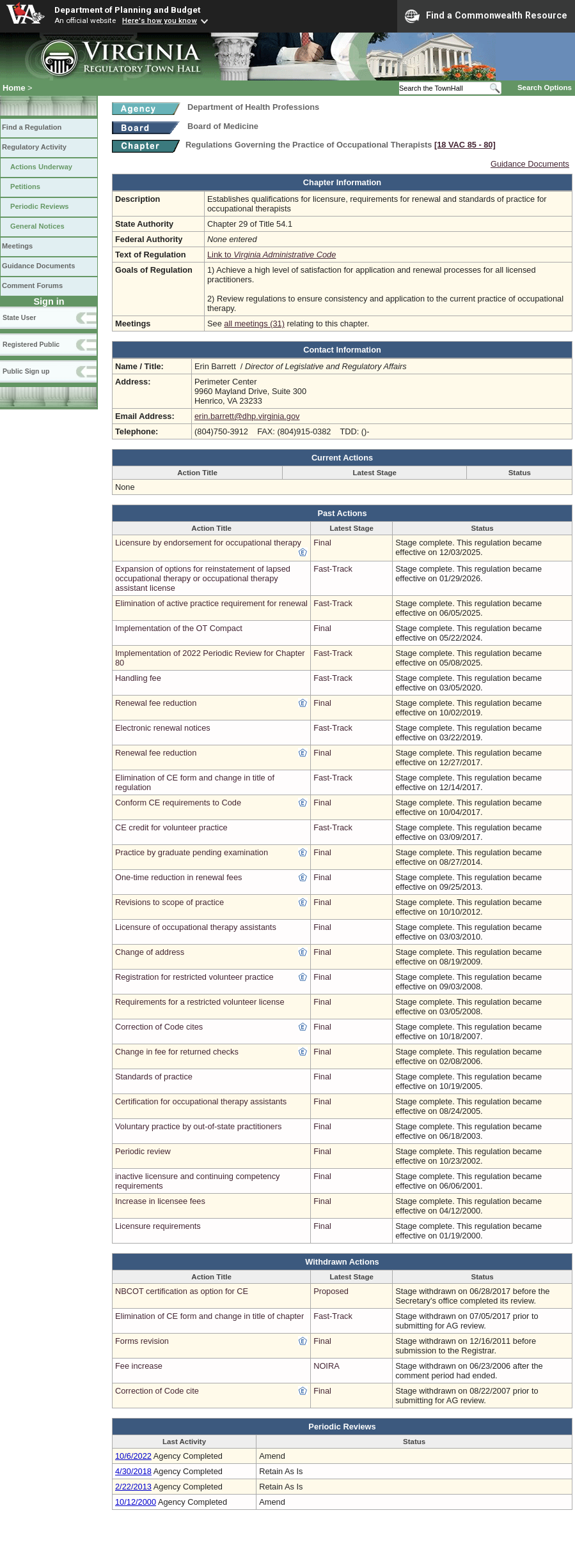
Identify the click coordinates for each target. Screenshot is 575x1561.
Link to (271, 254)
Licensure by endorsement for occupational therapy (208, 542)
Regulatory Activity (34, 147)
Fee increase (138, 1366)
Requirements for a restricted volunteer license (200, 1002)
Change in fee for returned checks (177, 1051)
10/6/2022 (133, 1456)
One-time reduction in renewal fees (178, 877)
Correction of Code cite (157, 1391)
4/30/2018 (133, 1471)
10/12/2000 (135, 1502)
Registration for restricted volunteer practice (194, 977)
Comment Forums (32, 285)
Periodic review (143, 1151)
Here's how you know (159, 20)
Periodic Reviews (39, 206)
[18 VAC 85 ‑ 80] (465, 144)
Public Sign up (26, 371)
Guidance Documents (38, 266)
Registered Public (31, 344)
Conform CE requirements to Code (178, 802)
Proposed (331, 1291)
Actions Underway (41, 167)
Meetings (17, 246)
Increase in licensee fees (160, 1201)
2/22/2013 (133, 1486)
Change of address (149, 952)
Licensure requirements (158, 1226)
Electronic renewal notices (162, 728)
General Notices (37, 226)
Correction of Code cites (159, 1027)
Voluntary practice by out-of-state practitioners (198, 1126)
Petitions (25, 186)
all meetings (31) (254, 323)
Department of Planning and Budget (127, 9)
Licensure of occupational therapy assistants (195, 927)
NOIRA (326, 1366)
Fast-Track (332, 569)
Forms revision (142, 1341)
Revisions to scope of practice (169, 902)
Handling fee (138, 678)
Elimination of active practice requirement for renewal (211, 603)
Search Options (544, 87)
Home (14, 88)
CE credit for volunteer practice (171, 827)
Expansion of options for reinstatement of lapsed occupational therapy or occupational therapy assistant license (202, 578)
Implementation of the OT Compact (178, 628)
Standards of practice (154, 1076)
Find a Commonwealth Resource (486, 16)
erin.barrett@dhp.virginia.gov (247, 416)
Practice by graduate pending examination (191, 852)
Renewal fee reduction (155, 703)
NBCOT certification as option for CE (181, 1291)
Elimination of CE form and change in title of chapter (209, 1316)
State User (19, 317)
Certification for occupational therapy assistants (201, 1101)
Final (322, 542)
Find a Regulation (31, 127)
